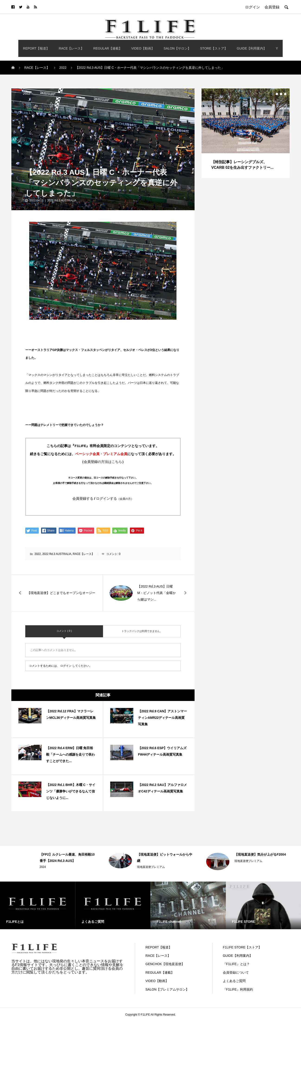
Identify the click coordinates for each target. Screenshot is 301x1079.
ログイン (65, 665)
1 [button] (273, 94)
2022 (26, 93)
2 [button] (277, 94)
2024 (43, 867)
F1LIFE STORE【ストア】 (242, 947)
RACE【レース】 (71, 48)
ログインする (115, 498)
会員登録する (82, 498)
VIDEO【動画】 (142, 48)
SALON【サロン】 (177, 48)
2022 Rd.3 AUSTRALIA (61, 200)
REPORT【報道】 (36, 48)
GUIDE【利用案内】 (251, 48)
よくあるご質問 (234, 981)
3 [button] (281, 94)
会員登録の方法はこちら (103, 462)
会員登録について (236, 972)
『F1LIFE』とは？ (236, 964)
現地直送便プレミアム (151, 867)
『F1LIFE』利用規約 (238, 989)
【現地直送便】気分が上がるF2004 (260, 854)
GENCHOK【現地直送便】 (165, 964)
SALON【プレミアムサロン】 (167, 989)
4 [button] (285, 94)
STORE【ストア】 (213, 48)
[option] (246, 133)
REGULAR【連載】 (107, 48)
